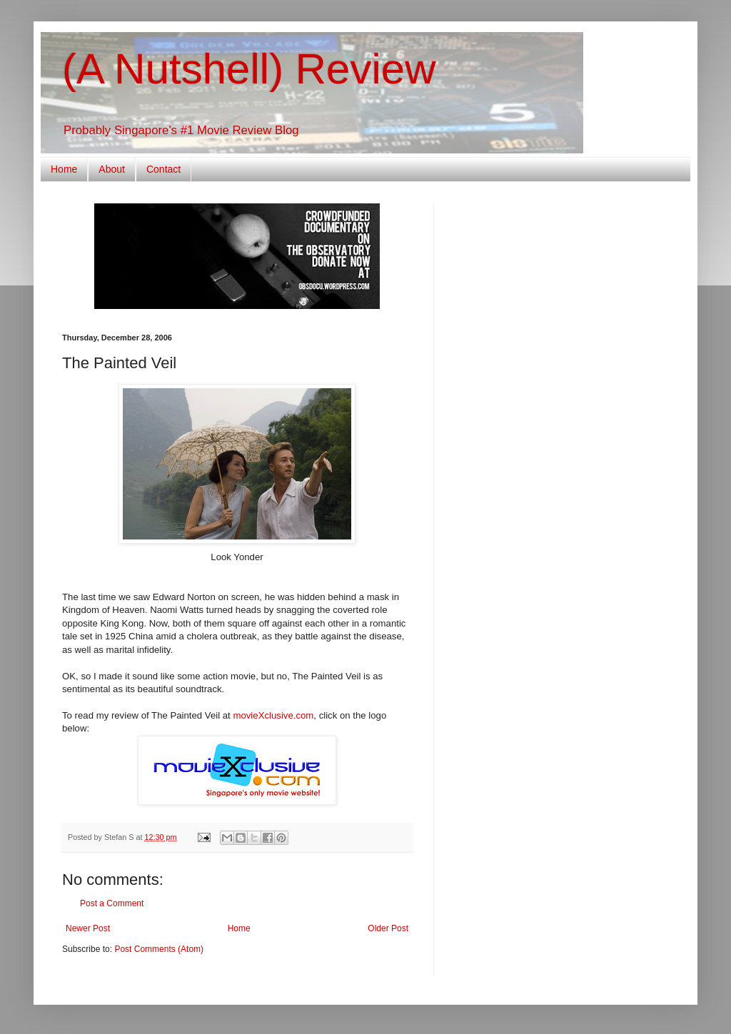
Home (64, 169)
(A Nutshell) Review (249, 69)
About (112, 169)
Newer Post (88, 928)
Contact (163, 169)
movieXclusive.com (273, 715)
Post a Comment (111, 903)
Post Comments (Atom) (158, 949)
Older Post (388, 928)
